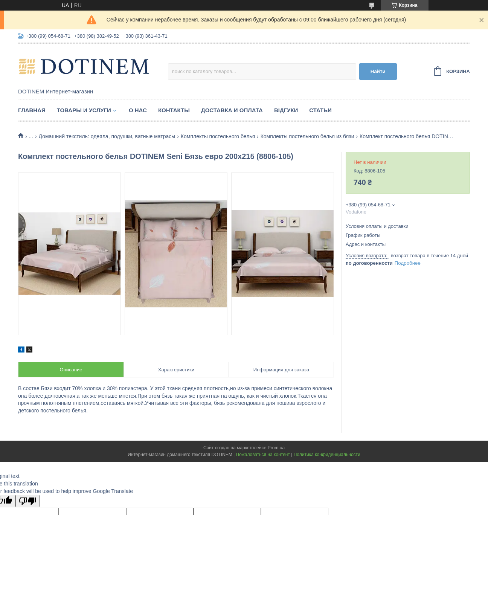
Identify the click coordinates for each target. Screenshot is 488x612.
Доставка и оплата (232, 110)
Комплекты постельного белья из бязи (307, 136)
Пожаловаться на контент (263, 454)
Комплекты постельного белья (218, 136)
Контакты (174, 110)
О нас (138, 110)
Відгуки (286, 110)
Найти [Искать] (378, 71)
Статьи (320, 110)
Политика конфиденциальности (327, 454)
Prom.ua (276, 447)
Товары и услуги (84, 110)
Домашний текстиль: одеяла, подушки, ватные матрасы (107, 136)
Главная (32, 110)
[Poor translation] (27, 501)
